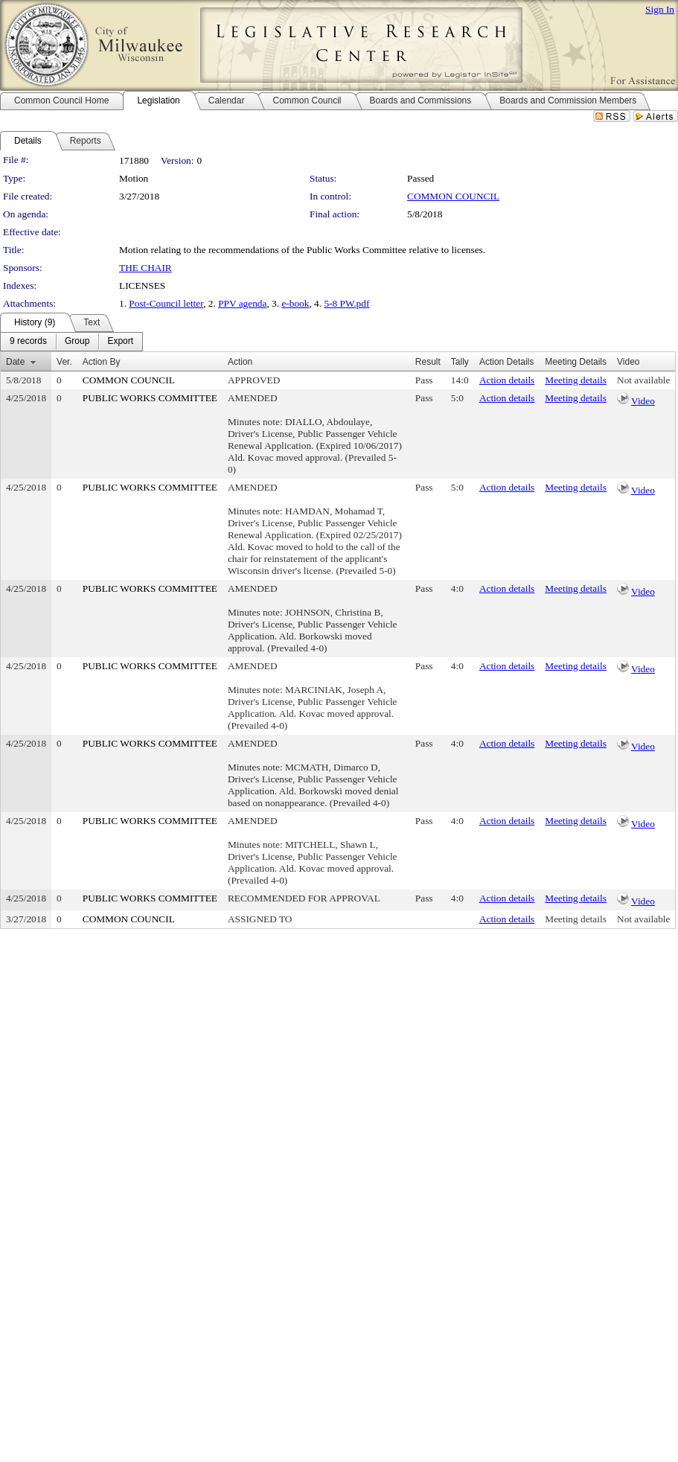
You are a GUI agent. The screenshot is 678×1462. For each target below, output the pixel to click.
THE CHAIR (145, 267)
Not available (643, 380)
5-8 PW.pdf (346, 303)
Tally (460, 362)
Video (643, 400)
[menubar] (71, 341)
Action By (102, 362)
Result (428, 362)
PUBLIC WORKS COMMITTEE (150, 397)
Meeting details (576, 380)
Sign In (659, 9)
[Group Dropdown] (77, 342)
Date (15, 362)
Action (240, 362)
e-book (295, 303)
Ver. (64, 362)
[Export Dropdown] (120, 342)
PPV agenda (242, 303)
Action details (506, 380)
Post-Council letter (166, 303)
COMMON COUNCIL (453, 196)
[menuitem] (28, 342)
